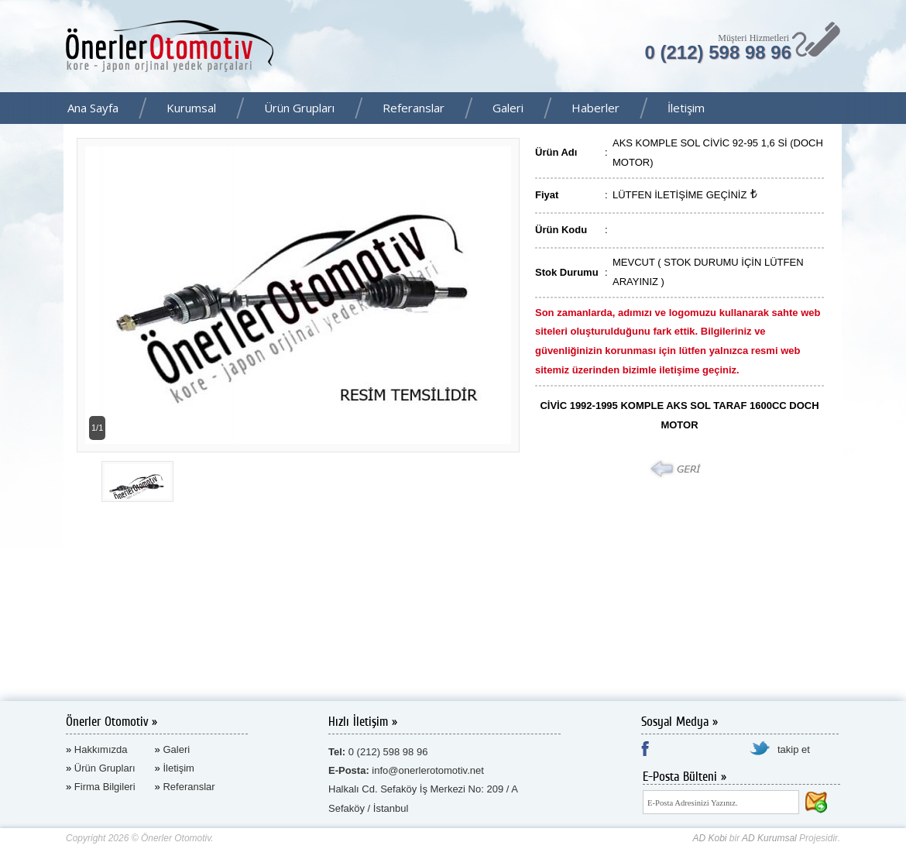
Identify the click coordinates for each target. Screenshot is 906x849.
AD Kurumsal (769, 838)
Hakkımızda (101, 749)
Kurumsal (191, 107)
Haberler (595, 107)
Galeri (507, 107)
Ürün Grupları (299, 107)
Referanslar (413, 107)
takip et (793, 749)
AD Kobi (709, 838)
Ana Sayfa (92, 107)
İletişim (686, 107)
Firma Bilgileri (105, 786)
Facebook (889, 109)
